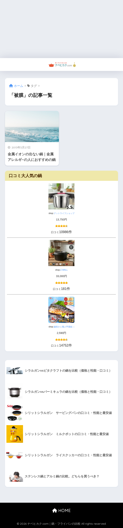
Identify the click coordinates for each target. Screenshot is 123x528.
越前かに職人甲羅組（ (64, 327)
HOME (61, 510)
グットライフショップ (64, 213)
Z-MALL (64, 270)
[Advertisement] (61, 29)
